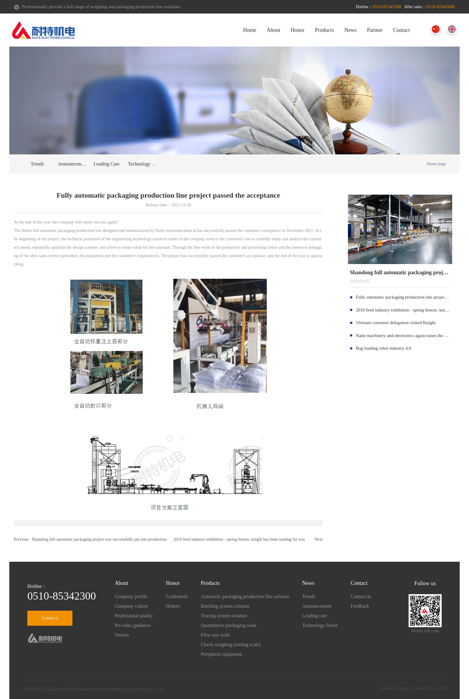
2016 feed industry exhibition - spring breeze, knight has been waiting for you (239, 539)
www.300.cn (425, 688)
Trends (37, 163)
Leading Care (106, 163)
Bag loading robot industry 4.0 (383, 348)
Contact (50, 618)
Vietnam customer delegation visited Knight (396, 322)
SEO (442, 688)
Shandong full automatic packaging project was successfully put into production (99, 539)
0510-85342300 (61, 596)
